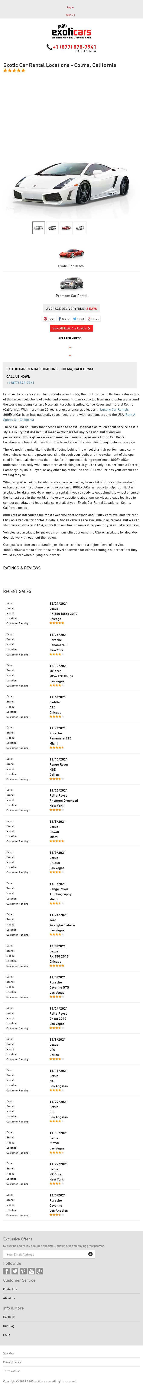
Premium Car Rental (71, 296)
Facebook (6, 1271)
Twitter (15, 1271)
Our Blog (8, 1326)
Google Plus (39, 1271)
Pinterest (23, 1271)
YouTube (31, 1271)
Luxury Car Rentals (114, 409)
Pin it (51, 318)
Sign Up (70, 14)
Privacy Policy (12, 1362)
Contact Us (10, 1289)
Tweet (80, 318)
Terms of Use (11, 1371)
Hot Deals (9, 1317)
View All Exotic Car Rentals (71, 328)
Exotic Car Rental (71, 266)
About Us (9, 1298)
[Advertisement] (71, 111)
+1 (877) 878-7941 (75, 47)
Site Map (8, 1353)
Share (65, 318)
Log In (70, 7)
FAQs (6, 1335)
